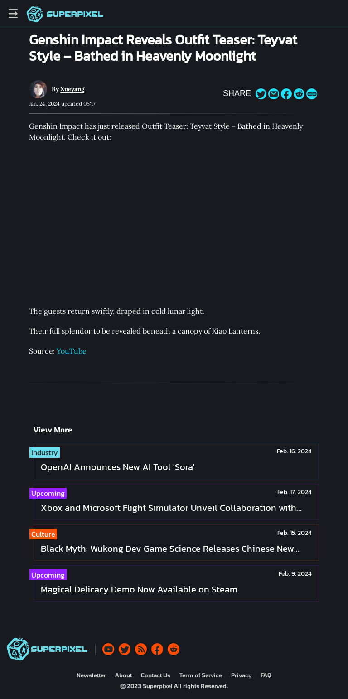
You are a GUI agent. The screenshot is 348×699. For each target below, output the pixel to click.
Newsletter (91, 675)
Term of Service (200, 675)
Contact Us (155, 675)
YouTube (72, 350)
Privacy (241, 675)
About (123, 675)
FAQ (266, 675)
